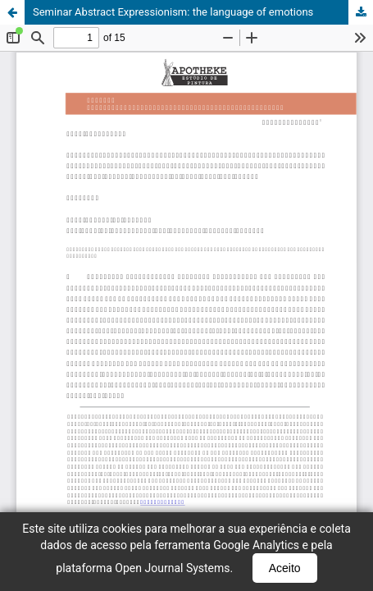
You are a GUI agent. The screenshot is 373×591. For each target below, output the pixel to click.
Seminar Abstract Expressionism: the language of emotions (173, 12)
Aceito (285, 568)
